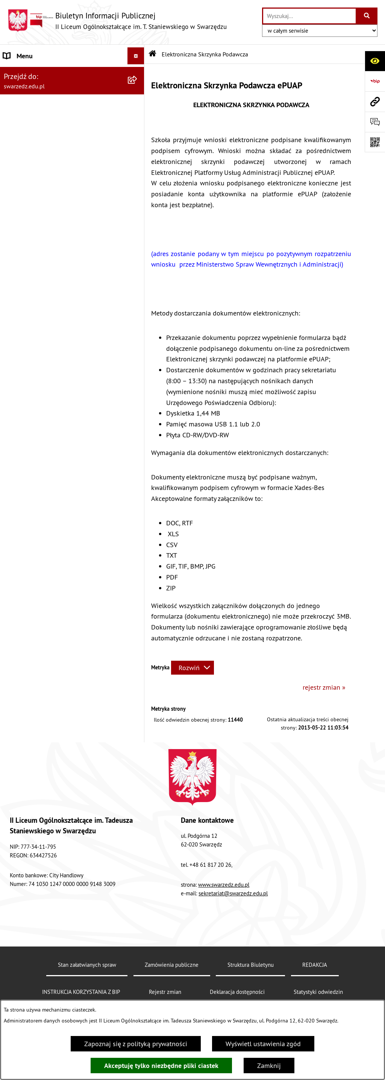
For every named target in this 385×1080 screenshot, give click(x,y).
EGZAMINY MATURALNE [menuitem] (38, 140)
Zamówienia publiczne (172, 964)
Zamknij (269, 1065)
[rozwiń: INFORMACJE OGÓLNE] (137, 73)
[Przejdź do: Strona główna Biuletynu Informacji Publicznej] (153, 54)
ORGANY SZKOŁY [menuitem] (27, 106)
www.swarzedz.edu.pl (223, 884)
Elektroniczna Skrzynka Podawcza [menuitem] (52, 292)
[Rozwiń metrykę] (192, 668)
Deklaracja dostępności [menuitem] (37, 259)
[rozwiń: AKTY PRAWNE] (137, 90)
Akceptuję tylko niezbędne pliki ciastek (161, 1065)
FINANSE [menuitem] (16, 208)
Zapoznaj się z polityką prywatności (135, 1043)
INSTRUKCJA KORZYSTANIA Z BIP (81, 991)
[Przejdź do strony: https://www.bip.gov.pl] (375, 81)
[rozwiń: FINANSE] (137, 208)
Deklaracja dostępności (237, 991)
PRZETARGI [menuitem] (19, 174)
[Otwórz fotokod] (375, 142)
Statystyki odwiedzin (318, 991)
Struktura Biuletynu (250, 964)
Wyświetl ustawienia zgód (263, 1043)
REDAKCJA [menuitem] (18, 242)
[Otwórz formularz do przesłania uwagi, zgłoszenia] (375, 122)
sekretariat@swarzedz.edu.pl (233, 893)
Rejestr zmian (165, 991)
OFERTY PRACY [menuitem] (25, 191)
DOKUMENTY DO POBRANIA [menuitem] (44, 276)
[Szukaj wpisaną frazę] (367, 16)
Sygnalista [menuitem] (18, 370)
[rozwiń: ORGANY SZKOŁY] (137, 106)
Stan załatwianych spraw (87, 964)
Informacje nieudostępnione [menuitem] (44, 309)
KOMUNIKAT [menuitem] (21, 353)
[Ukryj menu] (135, 55)
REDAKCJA (314, 964)
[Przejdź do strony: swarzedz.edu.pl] (375, 101)
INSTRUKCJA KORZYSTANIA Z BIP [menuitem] (51, 157)
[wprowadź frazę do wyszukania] (309, 16)
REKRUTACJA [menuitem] (22, 123)
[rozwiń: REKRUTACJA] (137, 123)
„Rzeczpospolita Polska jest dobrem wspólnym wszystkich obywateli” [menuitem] (55, 331)
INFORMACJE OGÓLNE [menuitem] (35, 72)
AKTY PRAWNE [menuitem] (24, 89)
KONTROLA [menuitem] (19, 225)
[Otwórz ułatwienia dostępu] (375, 61)
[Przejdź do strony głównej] (117, 20)
